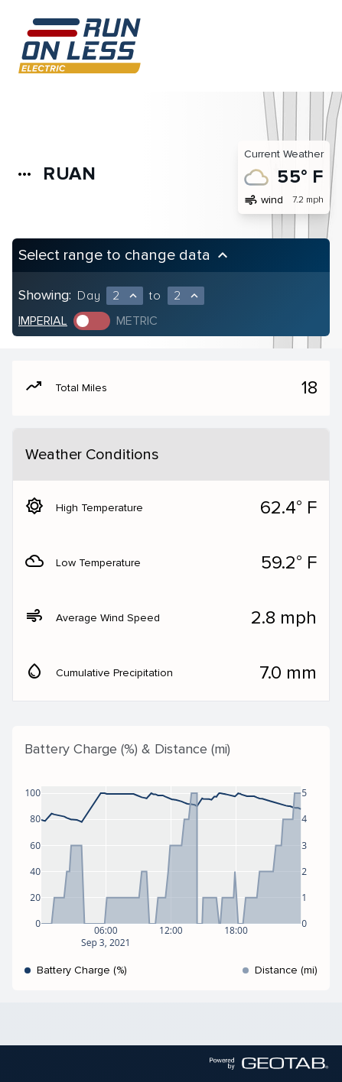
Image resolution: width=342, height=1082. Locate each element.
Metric (137, 321)
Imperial (42, 321)
